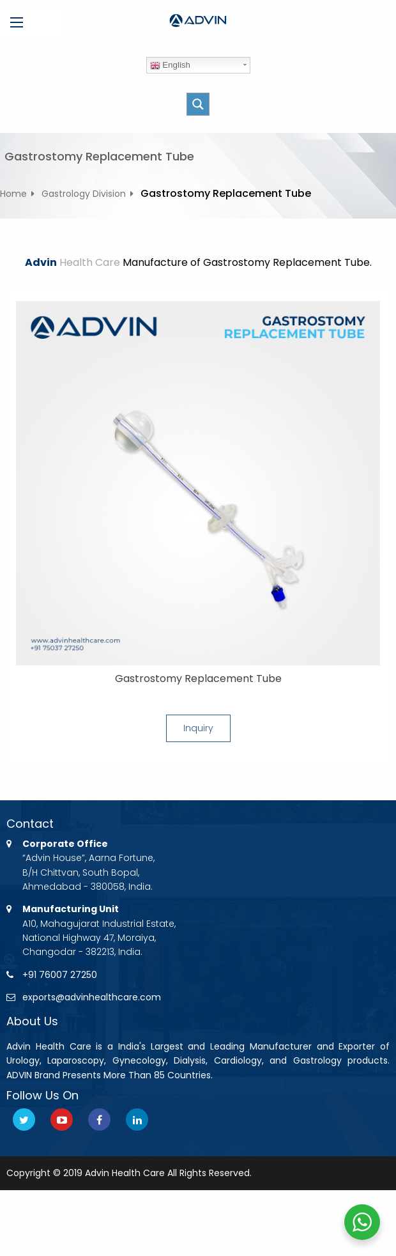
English (170, 65)
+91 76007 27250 (59, 974)
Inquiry (198, 728)
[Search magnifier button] (198, 104)
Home (13, 193)
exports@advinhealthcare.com (91, 997)
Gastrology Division (84, 193)
